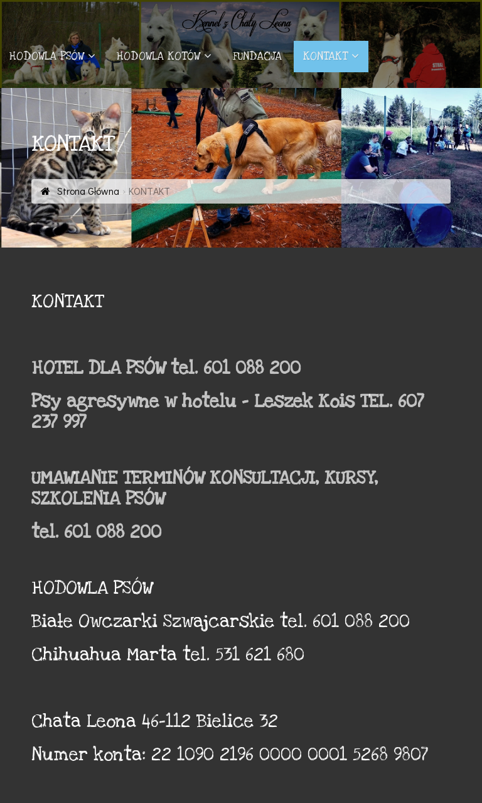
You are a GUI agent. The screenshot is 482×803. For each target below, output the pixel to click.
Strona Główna (87, 190)
